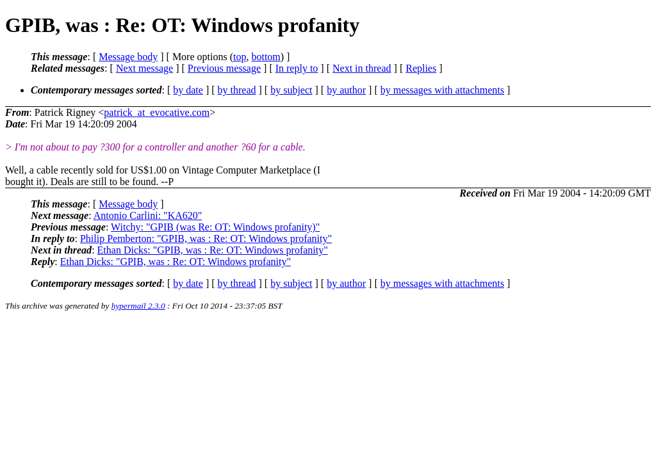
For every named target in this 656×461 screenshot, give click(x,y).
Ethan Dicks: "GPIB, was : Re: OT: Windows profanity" (212, 250)
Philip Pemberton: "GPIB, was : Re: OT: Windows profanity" (206, 238)
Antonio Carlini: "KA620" (148, 215)
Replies (421, 68)
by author (346, 90)
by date (188, 90)
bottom (265, 56)
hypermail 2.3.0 (138, 306)
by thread (237, 90)
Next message (144, 68)
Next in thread (361, 68)
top (239, 56)
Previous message (224, 68)
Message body (128, 56)
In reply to (296, 68)
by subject (291, 90)
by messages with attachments (442, 90)
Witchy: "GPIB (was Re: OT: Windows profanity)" (215, 227)
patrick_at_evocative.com (156, 112)
